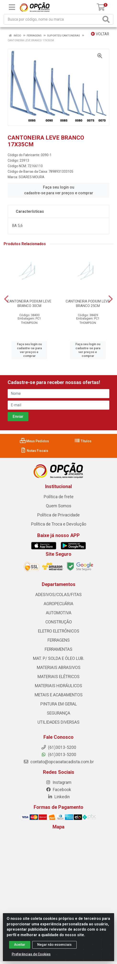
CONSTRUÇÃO (58, 622)
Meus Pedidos (34, 441)
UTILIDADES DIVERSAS (58, 722)
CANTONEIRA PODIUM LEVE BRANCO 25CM (88, 303)
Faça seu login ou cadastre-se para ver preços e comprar (58, 190)
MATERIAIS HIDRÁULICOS (58, 685)
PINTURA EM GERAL (58, 704)
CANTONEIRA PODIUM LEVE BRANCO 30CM (29, 303)
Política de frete (59, 496)
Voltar (100, 34)
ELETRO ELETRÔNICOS (58, 631)
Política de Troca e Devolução (58, 524)
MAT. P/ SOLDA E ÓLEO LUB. (58, 658)
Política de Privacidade (58, 515)
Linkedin (59, 796)
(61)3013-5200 (58, 754)
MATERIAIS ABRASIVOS (58, 667)
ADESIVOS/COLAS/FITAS (58, 594)
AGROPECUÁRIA (58, 603)
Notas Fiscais (34, 451)
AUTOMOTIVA (58, 612)
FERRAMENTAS (58, 649)
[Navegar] (6, 299)
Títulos (82, 441)
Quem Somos (58, 505)
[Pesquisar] (107, 19)
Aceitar (19, 944)
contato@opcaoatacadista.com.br (58, 761)
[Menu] (12, 7)
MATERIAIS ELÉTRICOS (58, 676)
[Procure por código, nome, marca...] (52, 19)
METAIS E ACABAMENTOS (59, 694)
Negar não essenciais (54, 944)
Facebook (58, 789)
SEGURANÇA (58, 713)
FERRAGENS (59, 640)
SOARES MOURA (31, 177)
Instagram (58, 782)
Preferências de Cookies (31, 954)
